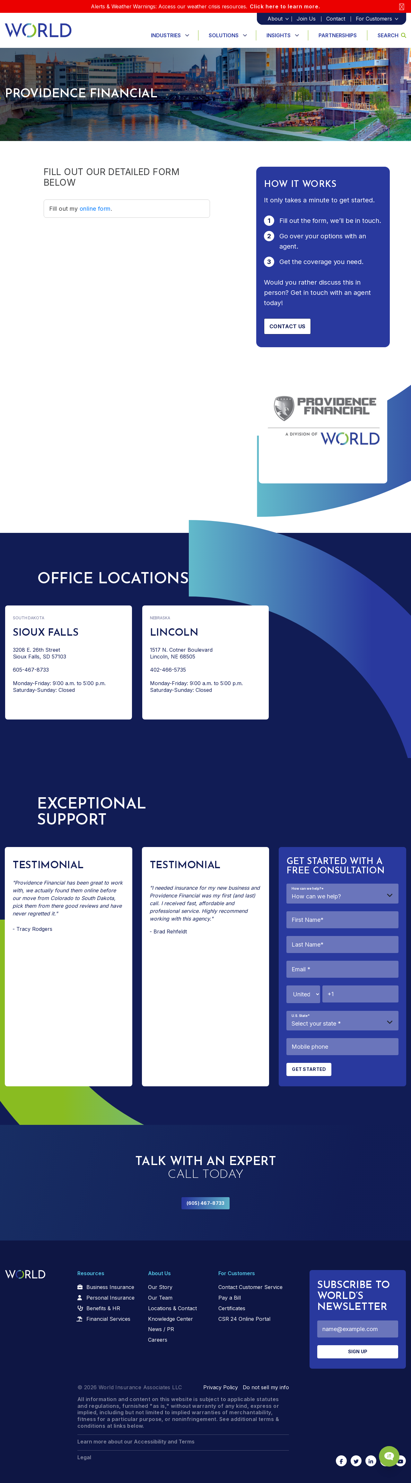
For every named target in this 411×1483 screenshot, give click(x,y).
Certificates (231, 1308)
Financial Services (108, 1319)
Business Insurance (110, 1287)
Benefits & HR (103, 1308)
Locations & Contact (172, 1308)
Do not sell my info (266, 1387)
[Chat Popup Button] (388, 1454)
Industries (166, 35)
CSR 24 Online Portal (244, 1319)
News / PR (161, 1329)
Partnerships (338, 35)
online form (95, 208)
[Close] (402, 6)
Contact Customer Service (250, 1287)
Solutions (224, 35)
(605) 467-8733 (206, 1203)
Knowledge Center (170, 1319)
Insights (279, 35)
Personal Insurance (110, 1297)
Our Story (160, 1287)
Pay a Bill (229, 1297)
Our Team (160, 1297)
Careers (157, 1340)
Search (392, 35)
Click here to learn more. (285, 6)
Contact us (287, 326)
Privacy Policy (220, 1387)
